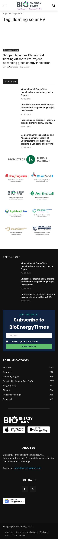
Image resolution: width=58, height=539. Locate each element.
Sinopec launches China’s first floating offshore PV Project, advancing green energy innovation (27, 59)
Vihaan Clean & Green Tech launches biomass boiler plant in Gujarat (37, 92)
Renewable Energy (11, 50)
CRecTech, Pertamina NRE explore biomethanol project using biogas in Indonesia (37, 107)
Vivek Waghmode (10, 67)
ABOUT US (29, 447)
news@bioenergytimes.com (27, 468)
